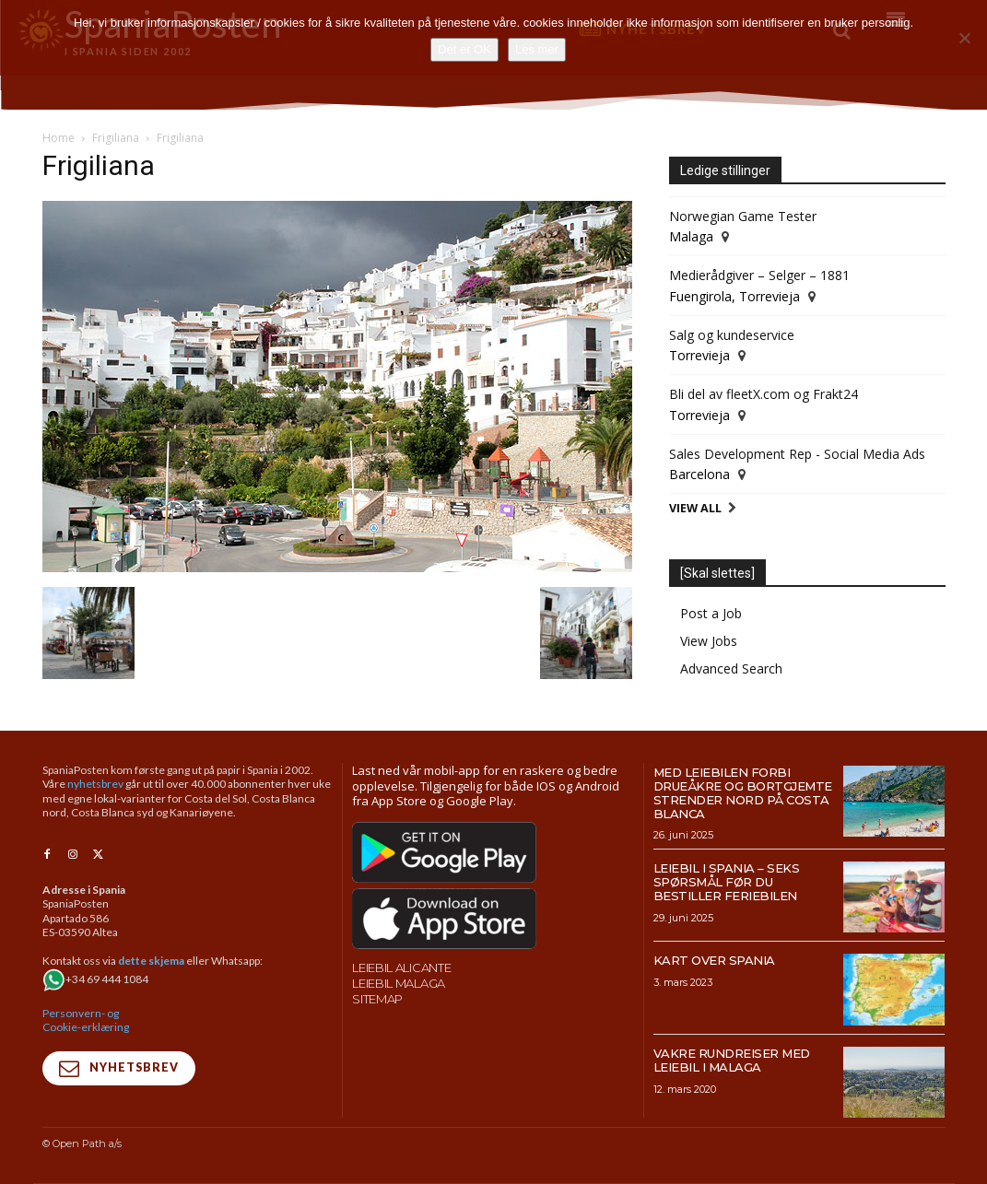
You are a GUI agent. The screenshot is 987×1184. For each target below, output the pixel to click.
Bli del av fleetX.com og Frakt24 (763, 394)
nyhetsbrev (95, 784)
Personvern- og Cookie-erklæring (85, 1019)
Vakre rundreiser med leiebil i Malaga (731, 1060)
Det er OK (464, 49)
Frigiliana (115, 138)
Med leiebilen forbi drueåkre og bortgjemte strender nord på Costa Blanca (742, 793)
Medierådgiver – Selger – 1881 (759, 275)
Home (58, 138)
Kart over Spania (714, 960)
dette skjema (151, 960)
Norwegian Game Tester (743, 216)
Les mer (536, 49)
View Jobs (708, 641)
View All (695, 508)
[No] (964, 38)
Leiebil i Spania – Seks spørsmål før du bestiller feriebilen (726, 882)
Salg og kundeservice (731, 335)
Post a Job (711, 613)
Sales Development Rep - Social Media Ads (797, 454)
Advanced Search (731, 668)
